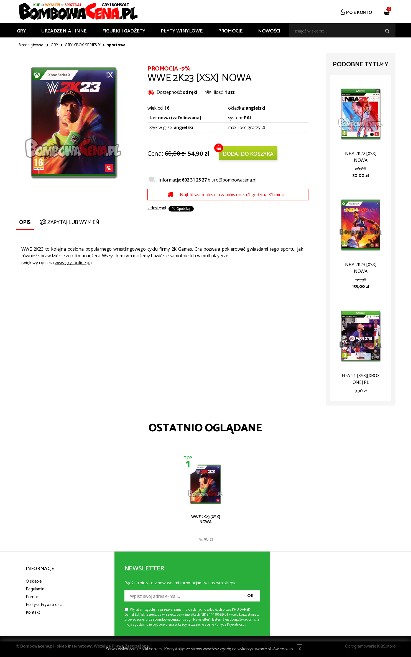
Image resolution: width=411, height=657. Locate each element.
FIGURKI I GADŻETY (123, 31)
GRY (21, 31)
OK (250, 596)
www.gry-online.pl (72, 263)
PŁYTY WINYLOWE (182, 31)
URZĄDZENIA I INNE (64, 31)
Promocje (230, 31)
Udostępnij (157, 208)
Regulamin (35, 589)
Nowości (269, 31)
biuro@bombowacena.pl (232, 180)
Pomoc (32, 597)
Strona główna (31, 45)
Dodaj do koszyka (248, 154)
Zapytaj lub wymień (69, 222)
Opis (25, 222)
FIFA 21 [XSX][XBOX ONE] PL (360, 378)
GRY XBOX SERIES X (82, 45)
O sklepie (34, 581)
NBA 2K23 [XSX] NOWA (360, 267)
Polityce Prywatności (230, 624)
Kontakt (33, 612)
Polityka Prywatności (44, 604)
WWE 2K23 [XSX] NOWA (205, 519)
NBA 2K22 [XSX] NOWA (360, 156)
